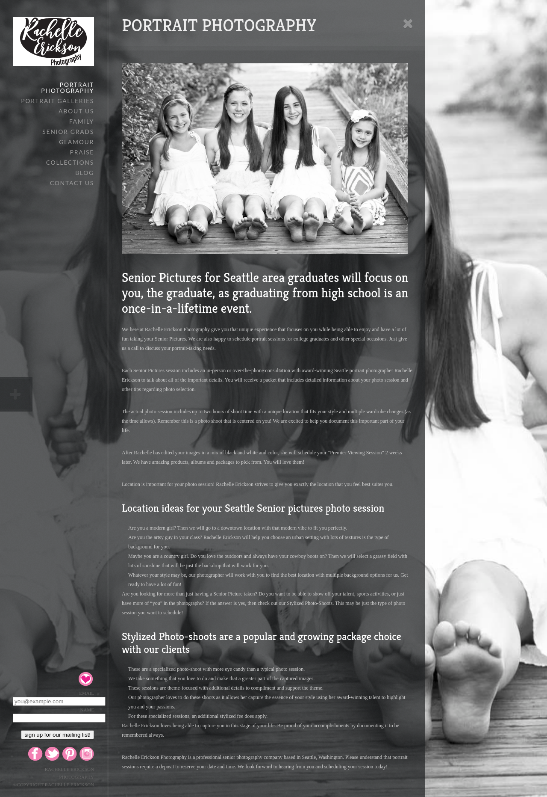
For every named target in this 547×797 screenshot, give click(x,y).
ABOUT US (76, 111)
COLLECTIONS (70, 162)
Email (86, 693)
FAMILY (81, 121)
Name (87, 709)
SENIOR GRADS (68, 131)
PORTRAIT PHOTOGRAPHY (67, 87)
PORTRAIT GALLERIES (57, 100)
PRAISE (82, 152)
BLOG (84, 172)
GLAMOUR (76, 141)
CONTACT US (72, 183)
